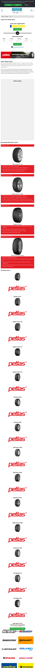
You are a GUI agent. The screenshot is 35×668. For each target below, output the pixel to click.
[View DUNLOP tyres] (9, 649)
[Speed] (28, 41)
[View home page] (17, 9)
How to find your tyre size (18, 47)
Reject (17, 4)
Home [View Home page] (3, 16)
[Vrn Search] (17, 26)
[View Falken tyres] (26, 649)
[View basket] (31, 10)
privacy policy (29, 2)
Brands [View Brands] (6, 16)
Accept (8, 4)
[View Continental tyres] (26, 640)
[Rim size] (21, 41)
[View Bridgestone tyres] (9, 640)
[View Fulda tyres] (9, 658)
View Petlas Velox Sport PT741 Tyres (17, 628)
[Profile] (13, 41)
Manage (26, 4)
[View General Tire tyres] (26, 658)
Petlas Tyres (8, 61)
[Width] (6, 41)
